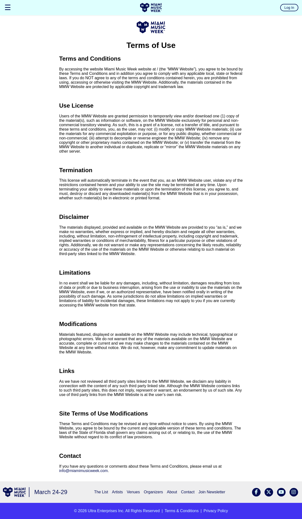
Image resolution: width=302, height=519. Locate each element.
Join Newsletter (211, 492)
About (172, 492)
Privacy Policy (216, 511)
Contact (187, 492)
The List (101, 492)
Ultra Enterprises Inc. (106, 511)
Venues (133, 492)
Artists (117, 492)
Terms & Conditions (182, 511)
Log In (289, 8)
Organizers (153, 492)
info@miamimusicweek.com (83, 471)
